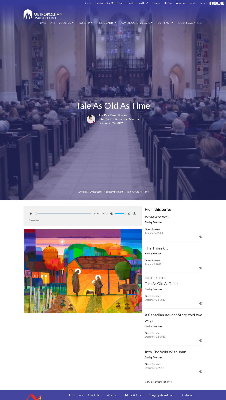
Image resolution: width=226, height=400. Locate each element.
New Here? (143, 3)
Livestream (47, 22)
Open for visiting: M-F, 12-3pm (109, 3)
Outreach (166, 22)
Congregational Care (137, 22)
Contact (203, 3)
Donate (130, 3)
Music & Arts (107, 22)
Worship (86, 22)
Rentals (192, 3)
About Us (66, 22)
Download (34, 220)
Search (88, 3)
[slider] (63, 213)
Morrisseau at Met (190, 22)
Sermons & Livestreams (90, 191)
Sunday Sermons (114, 191)
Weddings (180, 3)
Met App (168, 3)
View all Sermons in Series (158, 381)
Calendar (156, 3)
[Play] (30, 213)
